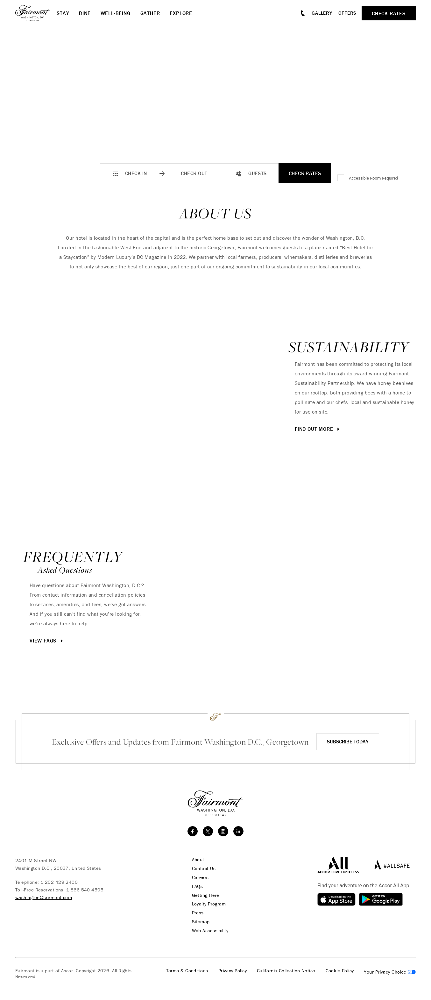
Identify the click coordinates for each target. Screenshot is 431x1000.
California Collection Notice (286, 971)
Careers (199, 877)
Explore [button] (181, 13)
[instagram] (223, 831)
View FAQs (47, 641)
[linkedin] (238, 831)
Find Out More (318, 429)
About (197, 859)
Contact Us (203, 868)
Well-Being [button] (116, 13)
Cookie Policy (340, 971)
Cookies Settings (390, 972)
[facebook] (192, 831)
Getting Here (204, 895)
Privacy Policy (232, 971)
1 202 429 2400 (59, 882)
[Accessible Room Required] (341, 178)
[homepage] (36, 13)
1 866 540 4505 (84, 890)
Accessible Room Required (373, 178)
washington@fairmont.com (43, 897)
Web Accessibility (209, 931)
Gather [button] (150, 13)
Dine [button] (84, 13)
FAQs (196, 886)
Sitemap (200, 922)
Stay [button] (63, 13)
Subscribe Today (348, 741)
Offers (347, 13)
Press (197, 913)
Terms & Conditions (187, 971)
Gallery (322, 13)
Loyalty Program (208, 904)
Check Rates (305, 173)
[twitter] (208, 831)
